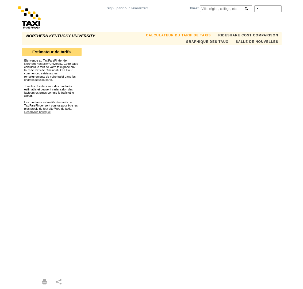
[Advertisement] (52, 193)
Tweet (194, 8)
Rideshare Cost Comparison (248, 35)
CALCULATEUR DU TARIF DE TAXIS (178, 35)
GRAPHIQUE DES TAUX (207, 42)
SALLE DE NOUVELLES (257, 42)
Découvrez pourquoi (37, 111)
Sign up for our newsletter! (127, 8)
